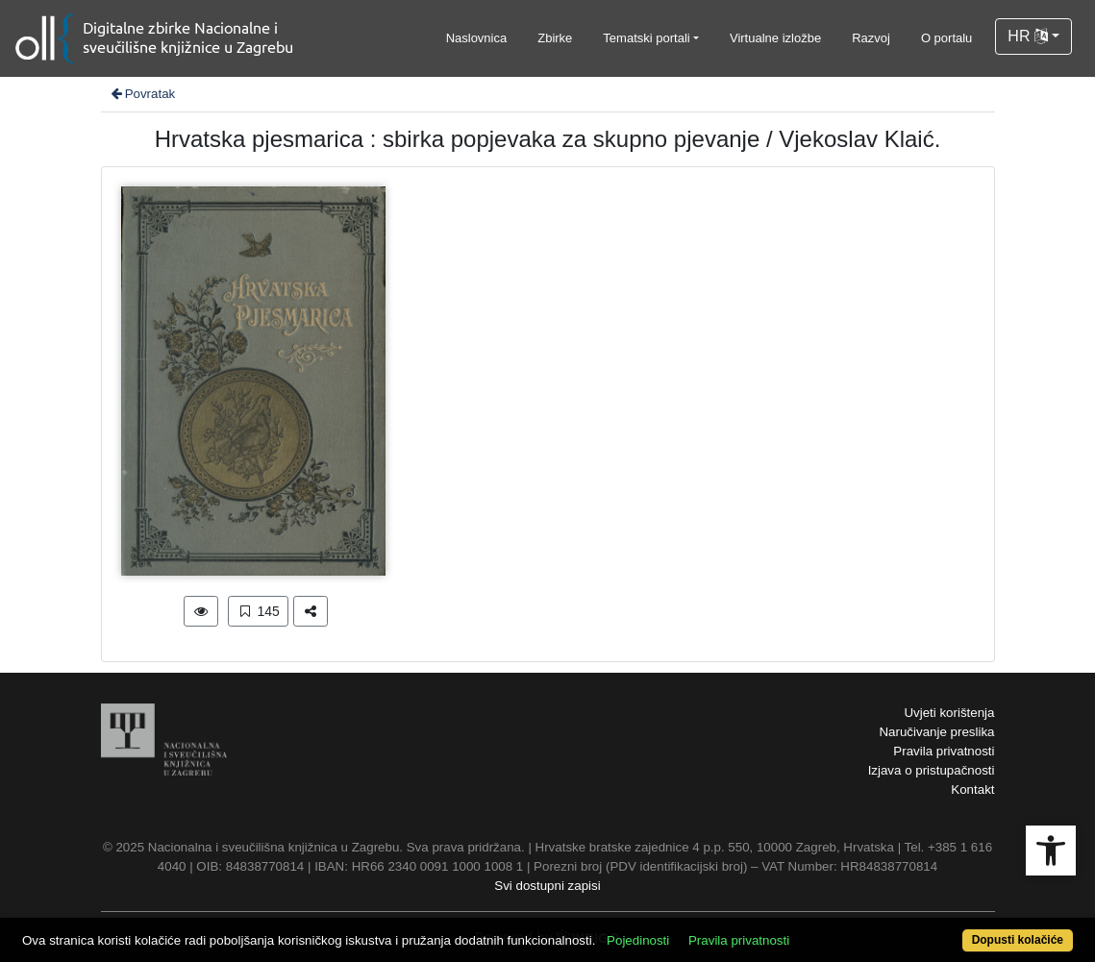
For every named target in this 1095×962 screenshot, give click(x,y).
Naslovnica (477, 38)
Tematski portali (646, 38)
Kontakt (972, 789)
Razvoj (871, 38)
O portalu (946, 38)
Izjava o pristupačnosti (931, 770)
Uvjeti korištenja (949, 712)
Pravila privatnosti (943, 751)
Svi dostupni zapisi (547, 885)
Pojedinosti (638, 940)
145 (258, 611)
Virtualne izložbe (775, 38)
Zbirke (554, 38)
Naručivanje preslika (936, 732)
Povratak (142, 93)
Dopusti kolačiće (1017, 940)
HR (1028, 36)
